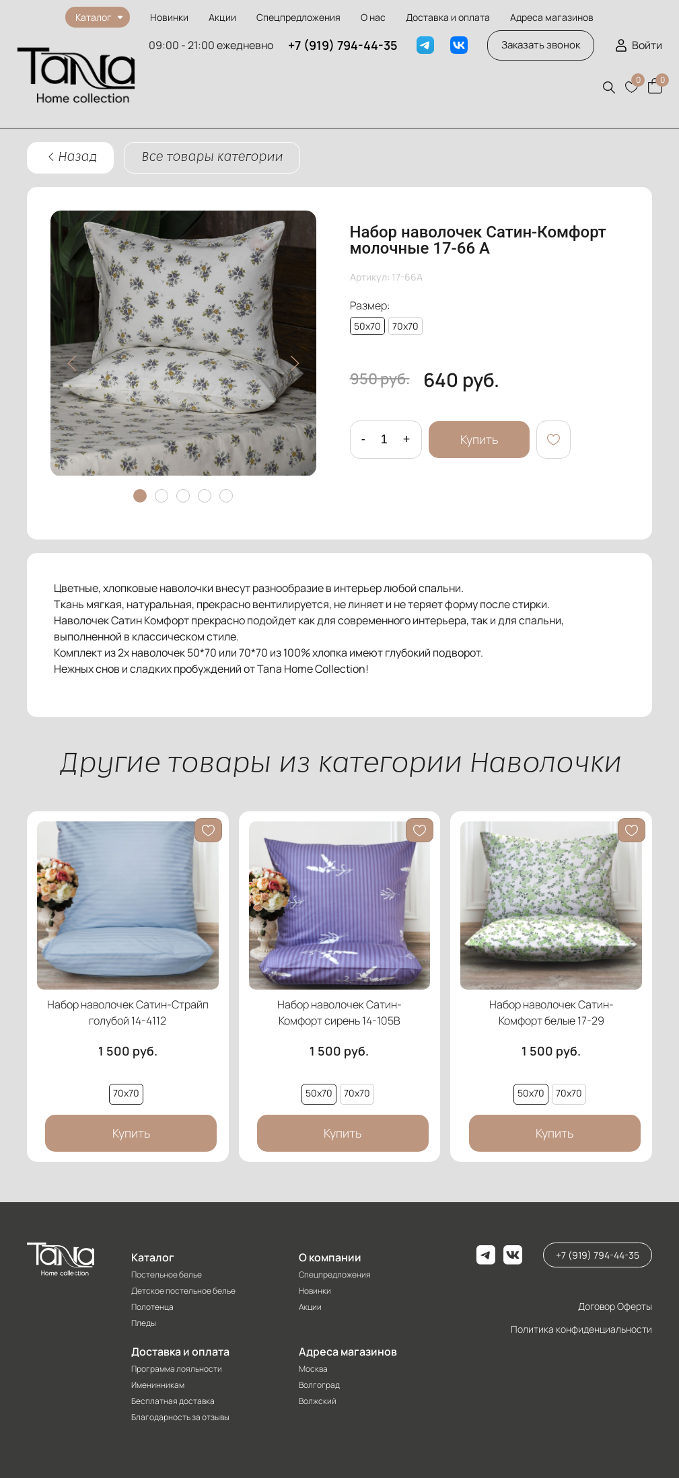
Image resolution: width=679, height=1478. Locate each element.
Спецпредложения (298, 17)
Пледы (143, 1323)
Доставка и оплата (448, 17)
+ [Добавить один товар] (406, 439)
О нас (373, 17)
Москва (313, 1368)
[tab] (140, 496)
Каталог (152, 1257)
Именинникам (157, 1385)
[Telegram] (425, 45)
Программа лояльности (176, 1368)
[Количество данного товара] (384, 439)
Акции (222, 17)
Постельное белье (166, 1274)
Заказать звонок (540, 45)
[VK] (458, 45)
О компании (330, 1257)
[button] (609, 87)
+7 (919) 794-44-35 (343, 45)
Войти (647, 45)
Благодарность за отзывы (180, 1417)
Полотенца (152, 1307)
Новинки (169, 17)
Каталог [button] (93, 17)
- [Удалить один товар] (363, 439)
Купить (479, 439)
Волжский (317, 1401)
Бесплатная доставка (173, 1401)
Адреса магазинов (552, 17)
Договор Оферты (615, 1306)
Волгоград (319, 1385)
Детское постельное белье (183, 1290)
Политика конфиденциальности (581, 1329)
